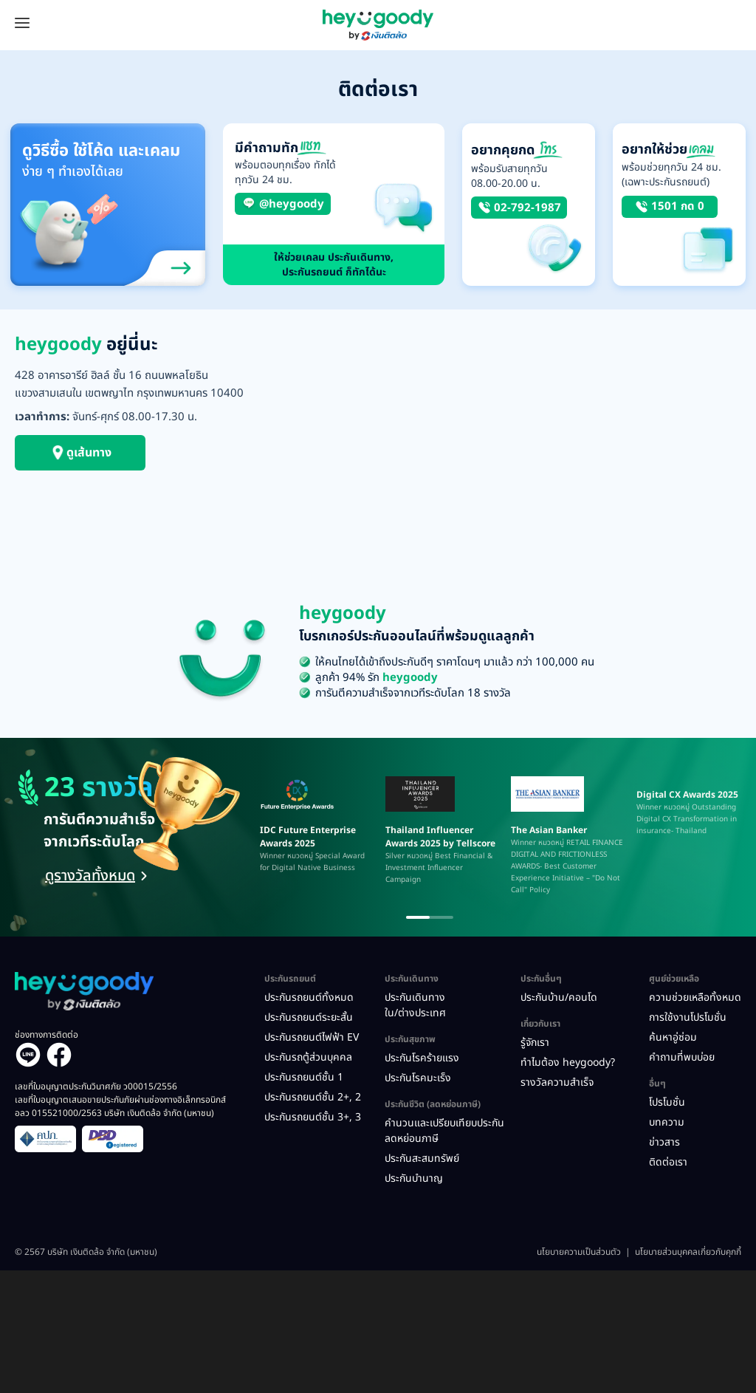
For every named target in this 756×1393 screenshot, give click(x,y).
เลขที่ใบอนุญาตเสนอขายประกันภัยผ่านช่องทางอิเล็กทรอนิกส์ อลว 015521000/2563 (120, 1106)
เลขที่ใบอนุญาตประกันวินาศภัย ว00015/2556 (96, 1086)
